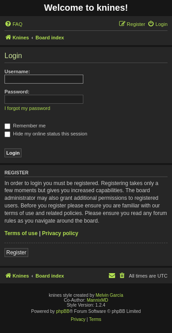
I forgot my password (27, 108)
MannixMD (97, 300)
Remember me (25, 125)
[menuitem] (13, 24)
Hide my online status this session (45, 133)
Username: (17, 71)
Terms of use (21, 233)
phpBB (62, 311)
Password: (17, 91)
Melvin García (109, 295)
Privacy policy (60, 233)
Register (16, 252)
